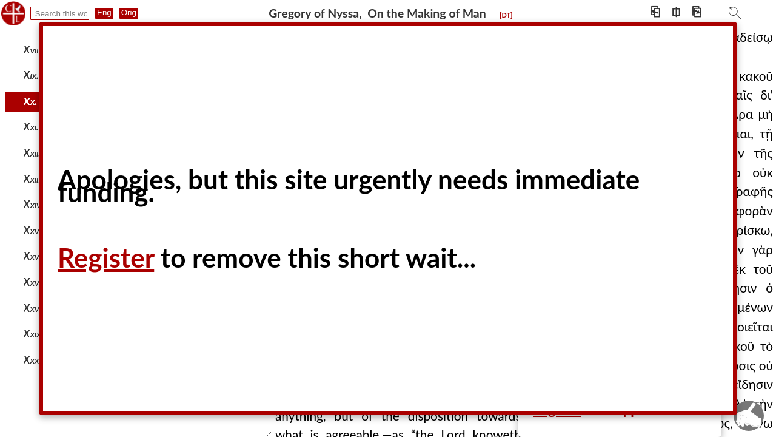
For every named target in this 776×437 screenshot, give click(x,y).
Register (106, 257)
